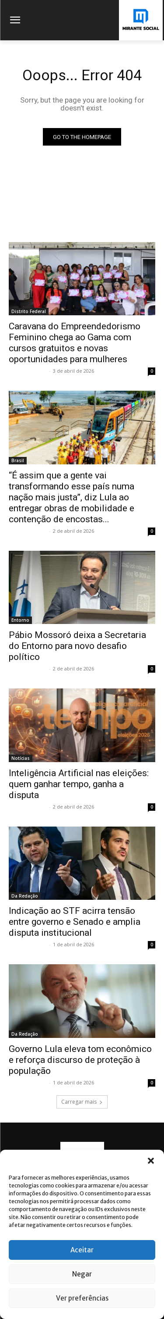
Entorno (20, 620)
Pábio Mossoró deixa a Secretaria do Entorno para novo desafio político (77, 646)
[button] (151, 1160)
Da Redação (24, 896)
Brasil (17, 460)
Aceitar (82, 1250)
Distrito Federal (28, 311)
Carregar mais (82, 1101)
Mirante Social (28, 370)
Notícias (20, 758)
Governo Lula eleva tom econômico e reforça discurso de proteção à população (80, 1060)
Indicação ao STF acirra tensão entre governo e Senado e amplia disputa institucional (74, 921)
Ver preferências (82, 1298)
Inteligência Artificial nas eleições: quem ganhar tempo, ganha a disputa (79, 784)
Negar (82, 1274)
